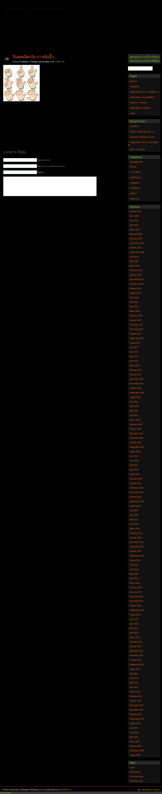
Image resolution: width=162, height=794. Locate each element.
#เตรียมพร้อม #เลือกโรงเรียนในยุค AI (143, 143)
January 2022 (135, 211)
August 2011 (135, 669)
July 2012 (134, 619)
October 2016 (135, 388)
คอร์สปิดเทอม (135, 177)
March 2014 (135, 528)
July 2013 (134, 565)
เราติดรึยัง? (134, 126)
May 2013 (134, 574)
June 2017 (134, 352)
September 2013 (137, 556)
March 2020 (135, 229)
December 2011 (136, 651)
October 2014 (135, 497)
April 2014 (134, 524)
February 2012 (136, 642)
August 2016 (135, 397)
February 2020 (136, 234)
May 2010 (134, 737)
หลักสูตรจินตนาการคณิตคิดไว (69, 4)
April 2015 (134, 470)
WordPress (65, 789)
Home (13, 3)
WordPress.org (136, 781)
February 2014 (136, 533)
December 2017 (136, 325)
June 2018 (134, 297)
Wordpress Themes (151, 789)
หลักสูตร (133, 193)
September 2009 (137, 751)
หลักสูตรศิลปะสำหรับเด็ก (49, 8)
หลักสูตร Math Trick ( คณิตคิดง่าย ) (107, 4)
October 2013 (135, 551)
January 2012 (135, 646)
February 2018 (136, 316)
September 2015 (137, 447)
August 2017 (135, 343)
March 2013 (135, 583)
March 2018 (135, 311)
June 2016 (134, 406)
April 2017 (134, 361)
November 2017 (136, 329)
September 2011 (137, 664)
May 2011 (134, 683)
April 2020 (134, 225)
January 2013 (135, 592)
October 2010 (135, 714)
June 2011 (134, 678)
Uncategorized (136, 162)
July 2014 (134, 510)
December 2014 (136, 488)
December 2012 (136, 596)
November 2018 (136, 284)
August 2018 (135, 293)
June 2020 (134, 216)
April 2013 (134, 578)
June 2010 (134, 732)
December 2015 (136, 433)
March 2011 (135, 692)
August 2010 (135, 723)
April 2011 (134, 687)
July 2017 (134, 347)
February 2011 (136, 696)
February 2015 (136, 479)
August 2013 (135, 560)
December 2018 (136, 279)
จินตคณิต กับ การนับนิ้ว (33, 56)
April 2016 (134, 415)
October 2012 (135, 606)
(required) (44, 160)
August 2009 (135, 755)
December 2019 (136, 243)
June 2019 (134, 257)
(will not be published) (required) (51, 166)
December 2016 (136, 379)
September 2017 (137, 338)
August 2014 (135, 506)
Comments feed (136, 776)
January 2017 (135, 374)
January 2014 (135, 538)
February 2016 (136, 424)
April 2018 (134, 306)
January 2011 (135, 701)
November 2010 (136, 710)
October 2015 (135, 442)
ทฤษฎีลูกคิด (41, 4)
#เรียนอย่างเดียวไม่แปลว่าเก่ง (142, 132)
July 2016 (134, 402)
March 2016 (135, 420)
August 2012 (135, 615)
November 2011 (136, 655)
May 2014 (134, 519)
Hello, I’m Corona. (137, 149)
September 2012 (137, 610)
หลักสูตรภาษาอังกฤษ (21, 8)
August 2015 (135, 451)
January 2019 (135, 275)
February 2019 (136, 270)
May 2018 (134, 302)
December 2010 (136, 705)
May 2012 (134, 628)
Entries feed (135, 772)
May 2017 (134, 356)
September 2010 (137, 719)
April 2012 (134, 633)
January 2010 (135, 746)
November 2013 (136, 547)
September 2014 (137, 501)
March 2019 (135, 266)
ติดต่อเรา (26, 4)
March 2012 (135, 637)
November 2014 (136, 492)
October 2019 (135, 248)
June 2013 (134, 569)
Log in (132, 767)
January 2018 (135, 320)
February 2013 (136, 587)
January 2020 (135, 239)
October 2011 (135, 660)
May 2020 (134, 220)
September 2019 (137, 252)
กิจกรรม (133, 167)
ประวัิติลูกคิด (135, 188)
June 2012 (134, 624)
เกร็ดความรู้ (59, 62)
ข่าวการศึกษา (135, 172)
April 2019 (134, 261)
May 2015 (134, 465)
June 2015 (134, 461)
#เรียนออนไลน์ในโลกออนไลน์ (142, 137)
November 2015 (136, 438)
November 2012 (136, 601)
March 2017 (135, 365)
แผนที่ (134, 4)
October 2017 (135, 334)
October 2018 (135, 288)
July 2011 (134, 673)
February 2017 (136, 370)
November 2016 (136, 384)
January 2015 (135, 483)
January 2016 (135, 429)
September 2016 (137, 393)
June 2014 (134, 515)
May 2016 (134, 411)
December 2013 (136, 542)
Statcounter (5, 793)
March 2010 (135, 741)
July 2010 (134, 728)
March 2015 (135, 474)
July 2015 (134, 456)
